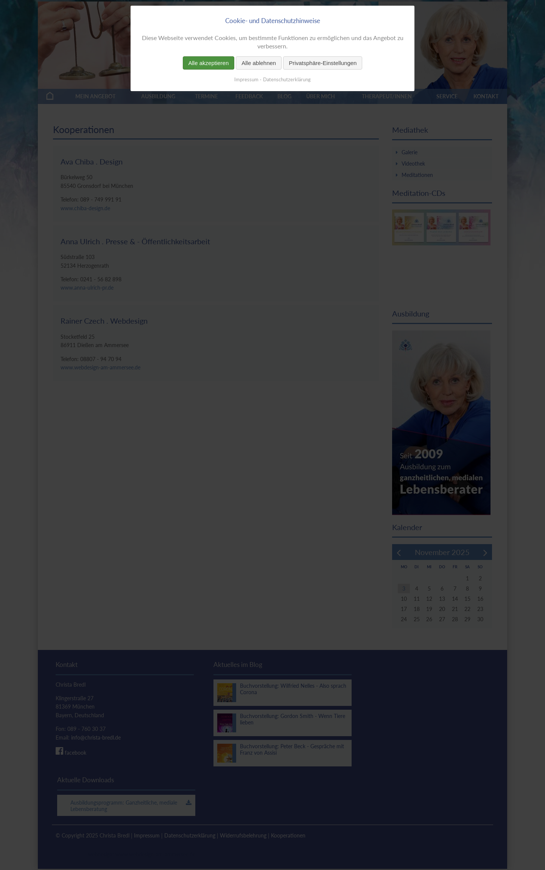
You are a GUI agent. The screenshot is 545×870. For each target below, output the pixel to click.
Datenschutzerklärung (287, 79)
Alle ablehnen (258, 63)
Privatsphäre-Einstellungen (323, 63)
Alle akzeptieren (208, 63)
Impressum (246, 79)
